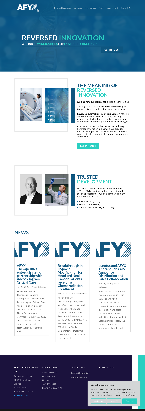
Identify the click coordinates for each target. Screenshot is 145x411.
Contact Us (126, 8)
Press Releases (38, 286)
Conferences (90, 8)
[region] (114, 393)
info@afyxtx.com (21, 395)
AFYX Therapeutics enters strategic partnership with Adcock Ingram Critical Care (29, 274)
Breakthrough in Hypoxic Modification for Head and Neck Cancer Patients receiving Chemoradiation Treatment (70, 277)
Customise (98, 401)
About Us (78, 8)
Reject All (114, 401)
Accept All (130, 401)
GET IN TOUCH (112, 49)
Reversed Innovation (62, 8)
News (101, 8)
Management (112, 8)
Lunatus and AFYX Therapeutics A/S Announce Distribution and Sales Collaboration (113, 272)
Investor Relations (79, 377)
